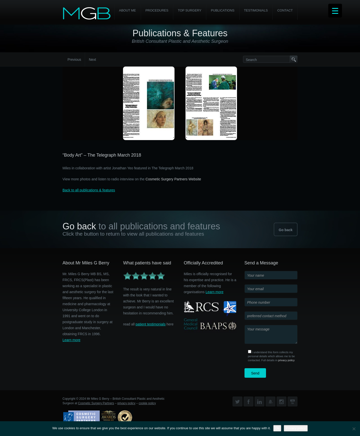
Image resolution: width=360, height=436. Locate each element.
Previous (74, 60)
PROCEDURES (157, 10)
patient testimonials (151, 324)
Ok (277, 428)
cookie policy (147, 403)
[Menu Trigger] (335, 11)
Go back (285, 230)
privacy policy (286, 360)
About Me (127, 10)
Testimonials (256, 10)
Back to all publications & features (88, 190)
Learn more (71, 340)
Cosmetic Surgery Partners (96, 403)
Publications (222, 10)
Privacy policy (296, 428)
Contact (285, 10)
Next (92, 60)
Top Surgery (189, 10)
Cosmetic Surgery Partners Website (173, 179)
